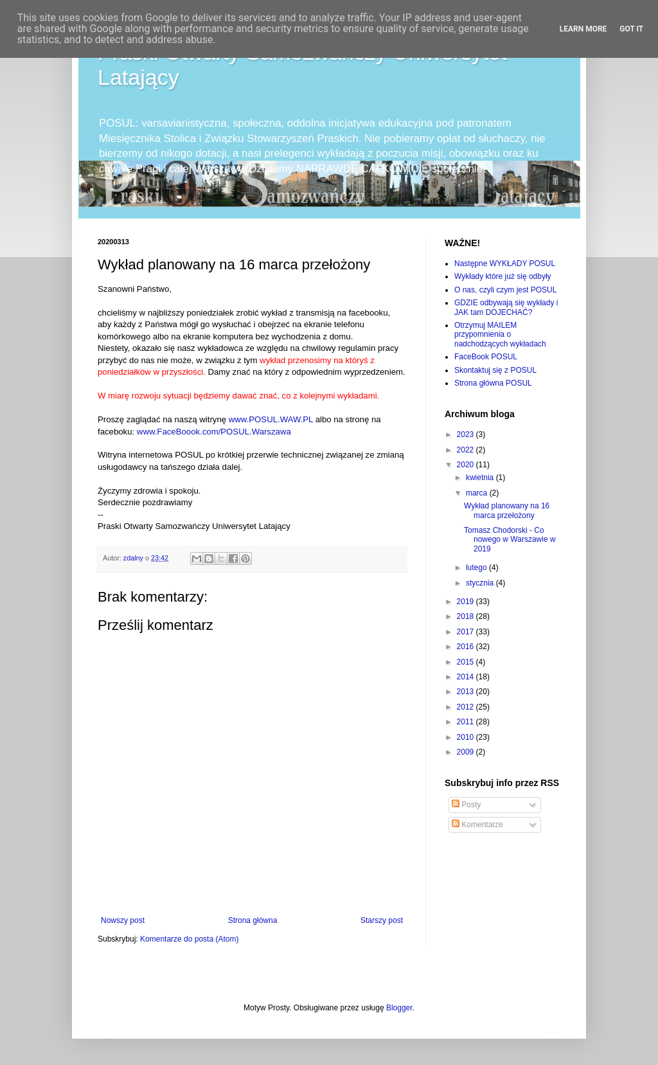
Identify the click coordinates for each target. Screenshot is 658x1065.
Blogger (399, 1007)
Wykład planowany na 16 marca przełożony (506, 510)
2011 (466, 721)
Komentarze (477, 824)
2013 (466, 691)
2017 (466, 631)
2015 (466, 662)
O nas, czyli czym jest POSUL (505, 289)
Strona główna (253, 920)
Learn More (583, 28)
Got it (631, 28)
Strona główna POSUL (493, 383)
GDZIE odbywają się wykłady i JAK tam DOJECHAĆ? (506, 307)
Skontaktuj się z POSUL (495, 370)
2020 (466, 464)
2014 (466, 676)
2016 (466, 646)
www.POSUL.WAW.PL (271, 419)
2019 (466, 601)
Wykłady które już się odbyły (502, 276)
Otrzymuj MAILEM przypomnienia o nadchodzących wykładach (500, 334)
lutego (477, 567)
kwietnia (481, 477)
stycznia (481, 582)
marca (478, 492)
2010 (466, 737)
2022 (466, 449)
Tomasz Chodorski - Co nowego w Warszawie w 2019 (510, 539)
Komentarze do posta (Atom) (189, 939)
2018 (466, 616)
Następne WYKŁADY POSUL (504, 263)
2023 (466, 434)
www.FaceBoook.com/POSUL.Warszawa (214, 431)
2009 (466, 751)
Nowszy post (123, 920)
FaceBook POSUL (485, 356)
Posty (466, 804)
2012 (466, 707)
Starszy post (381, 920)
